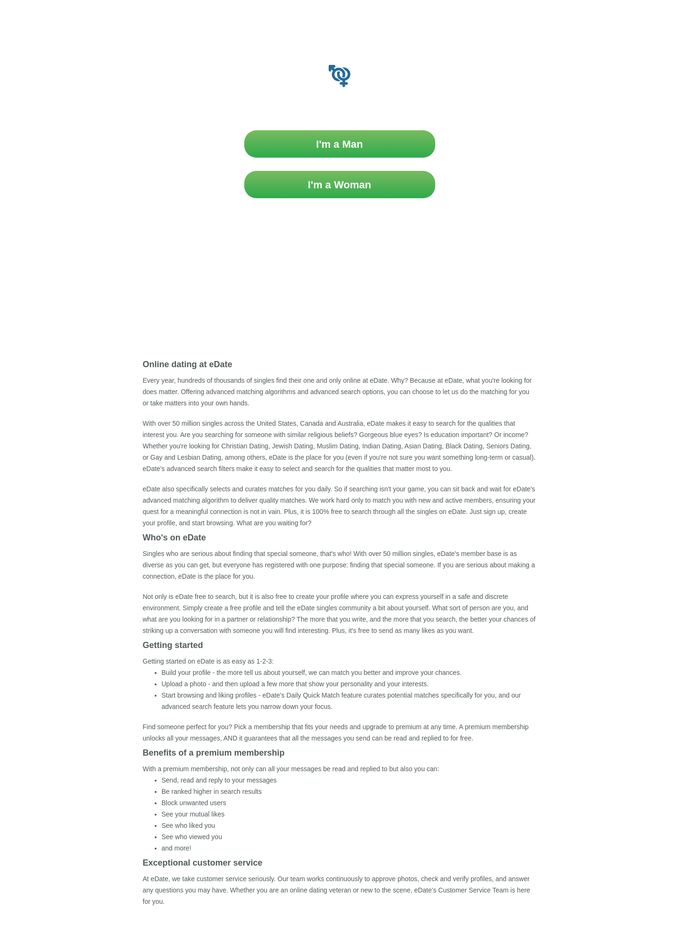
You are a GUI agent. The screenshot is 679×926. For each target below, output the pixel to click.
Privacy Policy (373, 331)
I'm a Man (339, 144)
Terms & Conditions (314, 331)
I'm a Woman (339, 185)
